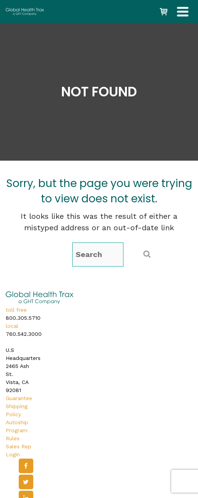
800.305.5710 (23, 318)
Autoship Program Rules (17, 430)
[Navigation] (182, 11)
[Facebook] (26, 466)
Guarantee (19, 398)
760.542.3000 (24, 334)
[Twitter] (26, 482)
